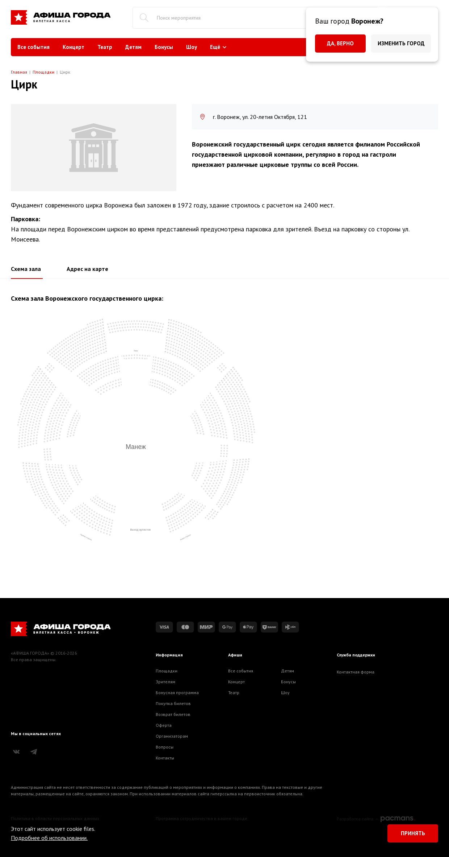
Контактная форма (355, 672)
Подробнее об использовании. (49, 837)
